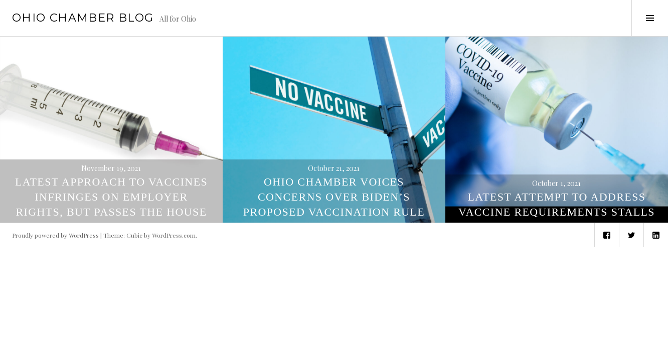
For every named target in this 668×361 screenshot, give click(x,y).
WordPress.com (174, 235)
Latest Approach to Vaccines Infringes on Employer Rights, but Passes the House (111, 196)
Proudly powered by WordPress (55, 235)
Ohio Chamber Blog (82, 18)
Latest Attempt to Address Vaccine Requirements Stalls (556, 204)
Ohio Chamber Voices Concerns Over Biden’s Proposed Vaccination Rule (334, 196)
